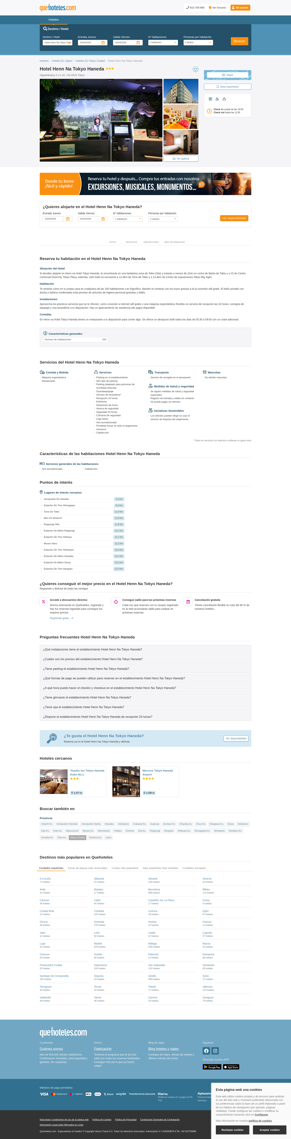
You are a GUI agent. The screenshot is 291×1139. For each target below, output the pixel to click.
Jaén (42, 932)
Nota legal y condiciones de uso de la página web (64, 1119)
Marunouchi (72, 830)
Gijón (206, 911)
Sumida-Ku (47, 837)
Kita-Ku (45, 830)
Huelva (152, 921)
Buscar (239, 41)
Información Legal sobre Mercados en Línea (61, 1125)
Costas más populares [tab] (125, 868)
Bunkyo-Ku (169, 823)
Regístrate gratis (61, 618)
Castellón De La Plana (161, 900)
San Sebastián (156, 965)
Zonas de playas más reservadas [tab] (87, 868)
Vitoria (97, 997)
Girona (44, 921)
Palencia (153, 954)
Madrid (98, 943)
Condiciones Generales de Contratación (160, 1119)
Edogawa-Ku (216, 823)
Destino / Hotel (51, 37)
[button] (240, 8)
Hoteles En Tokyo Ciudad (90, 60)
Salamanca (100, 965)
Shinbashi (219, 830)
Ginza (230, 823)
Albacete (99, 878)
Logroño (207, 932)
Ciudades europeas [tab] (194, 868)
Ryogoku (169, 830)
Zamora (152, 997)
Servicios (131, 242)
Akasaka (109, 823)
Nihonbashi (104, 830)
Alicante (153, 878)
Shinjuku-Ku (235, 830)
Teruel (97, 986)
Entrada (87, 37)
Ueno (108, 837)
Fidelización (103, 1049)
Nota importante (228, 86)
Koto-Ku (57, 830)
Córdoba (99, 911)
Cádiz (97, 900)
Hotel (112, 242)
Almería (207, 878)
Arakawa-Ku (139, 823)
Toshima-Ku (95, 837)
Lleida (151, 932)
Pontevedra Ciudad (51, 965)
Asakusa (154, 823)
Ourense (45, 954)
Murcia (206, 943)
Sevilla (152, 975)
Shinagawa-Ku (202, 830)
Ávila (42, 889)
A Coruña (45, 878)
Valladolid (45, 997)
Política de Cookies (101, 1119)
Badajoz (99, 889)
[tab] (145, 649)
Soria (206, 975)
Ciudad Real (47, 911)
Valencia (207, 986)
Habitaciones (151, 242)
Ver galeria (181, 158)
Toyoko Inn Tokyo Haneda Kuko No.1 (87, 772)
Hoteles (44, 60)
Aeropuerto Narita (91, 823)
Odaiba (118, 830)
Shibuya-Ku (184, 830)
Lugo (42, 943)
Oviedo (98, 954)
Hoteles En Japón (62, 60)
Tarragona (45, 986)
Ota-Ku (142, 830)
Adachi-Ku (46, 823)
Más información (175, 242)
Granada (99, 921)
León (97, 932)
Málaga (152, 943)
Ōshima (130, 830)
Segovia (99, 975)
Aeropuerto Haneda (66, 823)
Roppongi (155, 830)
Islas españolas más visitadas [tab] (160, 868)
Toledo (152, 986)
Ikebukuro (243, 823)
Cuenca (152, 911)
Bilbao (206, 889)
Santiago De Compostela (54, 975)
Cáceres (44, 900)
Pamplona (208, 954)
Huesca (207, 921)
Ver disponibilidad (234, 218)
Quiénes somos (51, 1049)
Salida (121, 37)
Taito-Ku (61, 837)
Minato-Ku (88, 830)
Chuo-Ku (200, 823)
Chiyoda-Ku (185, 823)
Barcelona (154, 889)
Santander (209, 965)
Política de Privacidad (125, 1119)
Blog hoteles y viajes (163, 1049)
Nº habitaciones (157, 37)
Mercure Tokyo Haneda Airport (158, 772)
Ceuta (206, 900)
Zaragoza (208, 997)
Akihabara (123, 823)
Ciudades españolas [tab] (51, 868)
